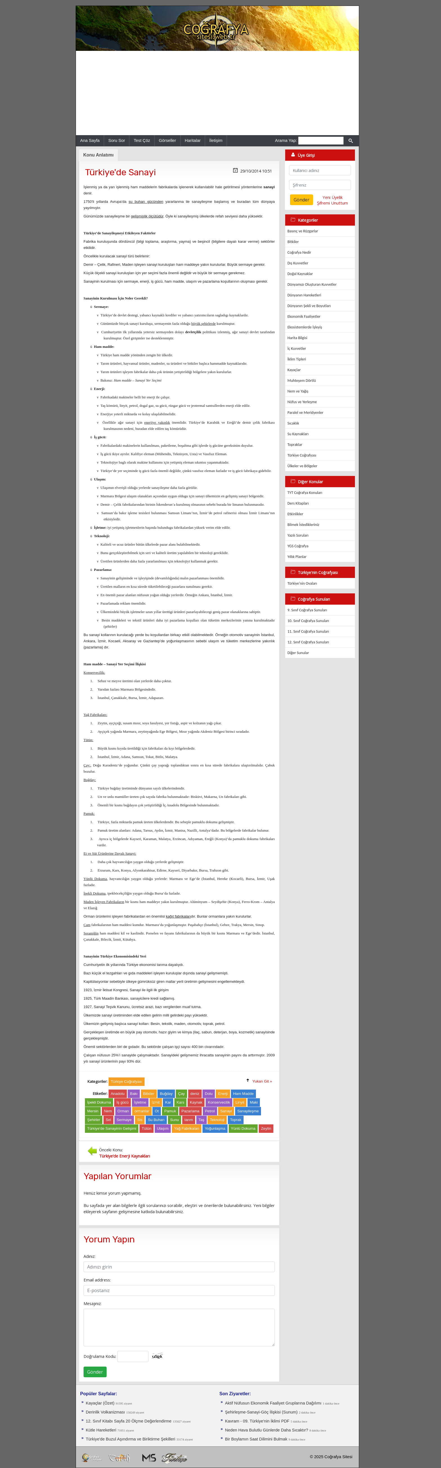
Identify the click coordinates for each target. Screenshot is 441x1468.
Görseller (167, 140)
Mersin (92, 1111)
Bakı (134, 1094)
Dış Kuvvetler (297, 263)
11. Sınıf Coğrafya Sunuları (308, 631)
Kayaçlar (294, 369)
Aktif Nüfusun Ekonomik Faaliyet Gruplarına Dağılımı (273, 1403)
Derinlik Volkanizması (105, 1412)
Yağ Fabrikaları (186, 1128)
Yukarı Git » (262, 1081)
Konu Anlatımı (98, 155)
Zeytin (266, 1128)
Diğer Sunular (298, 652)
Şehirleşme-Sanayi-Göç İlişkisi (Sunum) (261, 1412)
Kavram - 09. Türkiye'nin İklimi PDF (257, 1421)
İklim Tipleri (296, 359)
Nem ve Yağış (298, 391)
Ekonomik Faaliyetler (303, 316)
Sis (140, 1120)
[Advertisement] (217, 93)
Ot (157, 1111)
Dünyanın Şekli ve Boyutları (309, 305)
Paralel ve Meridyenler (305, 412)
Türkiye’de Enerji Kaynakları (124, 1156)
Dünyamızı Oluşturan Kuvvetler (312, 284)
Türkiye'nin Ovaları (302, 583)
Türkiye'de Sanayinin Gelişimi (111, 1128)
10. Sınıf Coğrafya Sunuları (308, 620)
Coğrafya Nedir (299, 252)
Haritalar (193, 140)
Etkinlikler (295, 514)
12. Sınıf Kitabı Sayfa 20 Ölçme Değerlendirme (129, 1421)
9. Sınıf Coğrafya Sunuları (307, 610)
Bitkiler (148, 1094)
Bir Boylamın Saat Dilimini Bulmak (256, 1439)
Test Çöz (142, 140)
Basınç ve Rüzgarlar (302, 231)
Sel (108, 1120)
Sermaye (124, 1120)
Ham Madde (243, 1094)
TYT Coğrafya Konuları (304, 492)
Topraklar (294, 444)
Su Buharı (156, 1120)
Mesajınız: (93, 1303)
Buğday (166, 1094)
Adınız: (89, 1256)
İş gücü (122, 1102)
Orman (123, 1111)
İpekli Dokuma (99, 1102)
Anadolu (118, 1094)
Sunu (174, 1120)
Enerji (223, 1094)
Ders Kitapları (298, 503)
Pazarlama (190, 1111)
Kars (180, 1102)
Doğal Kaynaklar (300, 273)
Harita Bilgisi (297, 337)
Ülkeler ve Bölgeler (302, 466)
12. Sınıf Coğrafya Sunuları (308, 642)
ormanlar (141, 1111)
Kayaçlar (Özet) (100, 1403)
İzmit (156, 1102)
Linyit (239, 1102)
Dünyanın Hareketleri (304, 295)
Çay (181, 1094)
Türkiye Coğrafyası (301, 455)
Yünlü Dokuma (243, 1128)
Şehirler (93, 1120)
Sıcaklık (293, 423)
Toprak (235, 1120)
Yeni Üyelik (333, 197)
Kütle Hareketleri (101, 1430)
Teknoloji (217, 1120)
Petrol (210, 1111)
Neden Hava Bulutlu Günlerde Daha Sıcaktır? (266, 1430)
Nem (108, 1111)
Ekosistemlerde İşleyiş (304, 327)
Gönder (95, 1372)
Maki (254, 1102)
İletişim (215, 140)
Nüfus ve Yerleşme (302, 402)
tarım (188, 1120)
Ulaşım (162, 1128)
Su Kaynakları (298, 434)
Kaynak (196, 1102)
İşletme (140, 1102)
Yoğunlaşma (215, 1128)
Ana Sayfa (90, 140)
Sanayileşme (248, 1111)
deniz (194, 1094)
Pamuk (170, 1111)
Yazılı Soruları (298, 535)
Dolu (208, 1094)
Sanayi (226, 1111)
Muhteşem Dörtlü (301, 380)
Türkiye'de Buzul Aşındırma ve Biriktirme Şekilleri (130, 1439)
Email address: (97, 1280)
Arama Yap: (286, 140)
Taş (201, 1120)
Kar (168, 1102)
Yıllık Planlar (297, 556)
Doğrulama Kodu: (100, 1356)
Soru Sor (116, 140)
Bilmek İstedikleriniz (303, 524)
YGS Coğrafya (298, 546)
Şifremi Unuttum (332, 203)
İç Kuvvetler (296, 348)
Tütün (146, 1128)
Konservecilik (219, 1102)
